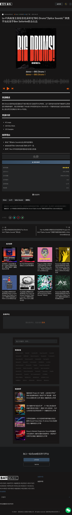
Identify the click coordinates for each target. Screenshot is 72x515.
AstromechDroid (7, 14)
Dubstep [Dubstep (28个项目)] (18, 356)
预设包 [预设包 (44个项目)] (46, 380)
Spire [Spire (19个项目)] (36, 368)
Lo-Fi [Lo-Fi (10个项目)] (48, 362)
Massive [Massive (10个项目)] (28, 365)
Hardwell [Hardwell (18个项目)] (38, 359)
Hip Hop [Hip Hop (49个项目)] (46, 359)
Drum (16, 14)
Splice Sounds (19, 200)
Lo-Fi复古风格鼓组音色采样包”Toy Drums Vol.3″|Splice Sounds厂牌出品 (15, 231)
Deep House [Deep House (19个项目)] (43, 353)
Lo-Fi (10, 200)
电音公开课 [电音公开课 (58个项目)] (19, 377)
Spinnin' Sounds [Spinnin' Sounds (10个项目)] (27, 368)
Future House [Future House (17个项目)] (29, 359)
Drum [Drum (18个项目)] (51, 353)
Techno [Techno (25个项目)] (37, 371)
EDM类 (21, 14)
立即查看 (36, 459)
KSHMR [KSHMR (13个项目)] (41, 362)
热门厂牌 (27, 14)
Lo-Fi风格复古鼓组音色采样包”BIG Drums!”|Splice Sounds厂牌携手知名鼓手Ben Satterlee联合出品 (36, 208)
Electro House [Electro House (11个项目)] (35, 356)
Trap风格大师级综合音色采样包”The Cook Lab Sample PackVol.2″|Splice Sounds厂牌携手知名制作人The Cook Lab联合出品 (27, 296)
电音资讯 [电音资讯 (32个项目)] (36, 377)
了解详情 (36, 464)
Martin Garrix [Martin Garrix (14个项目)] (19, 365)
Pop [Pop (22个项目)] (35, 365)
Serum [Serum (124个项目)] (18, 368)
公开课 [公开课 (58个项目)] (45, 374)
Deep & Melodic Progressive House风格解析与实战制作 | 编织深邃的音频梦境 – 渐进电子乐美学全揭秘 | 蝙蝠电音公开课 (41, 433)
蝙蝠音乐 (6, 208)
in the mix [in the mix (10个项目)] (33, 362)
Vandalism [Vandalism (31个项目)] (19, 374)
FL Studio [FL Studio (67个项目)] (51, 356)
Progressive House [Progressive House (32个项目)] (44, 365)
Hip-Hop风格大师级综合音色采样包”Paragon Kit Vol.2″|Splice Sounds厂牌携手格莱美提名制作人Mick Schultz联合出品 (53, 232)
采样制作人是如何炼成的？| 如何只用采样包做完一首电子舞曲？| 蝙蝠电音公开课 (9, 266)
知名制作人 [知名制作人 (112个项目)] (45, 377)
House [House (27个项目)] (25, 362)
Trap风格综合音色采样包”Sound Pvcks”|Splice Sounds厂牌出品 (44, 293)
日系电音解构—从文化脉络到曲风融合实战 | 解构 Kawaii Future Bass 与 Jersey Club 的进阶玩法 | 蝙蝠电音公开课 (41, 421)
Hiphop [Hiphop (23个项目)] (18, 362)
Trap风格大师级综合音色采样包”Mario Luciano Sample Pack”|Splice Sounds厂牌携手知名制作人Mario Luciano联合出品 (9, 295)
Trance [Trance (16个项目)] (45, 371)
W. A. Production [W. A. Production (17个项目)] (35, 374)
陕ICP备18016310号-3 (52, 512)
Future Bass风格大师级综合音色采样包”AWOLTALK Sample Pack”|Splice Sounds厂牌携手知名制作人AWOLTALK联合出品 (62, 268)
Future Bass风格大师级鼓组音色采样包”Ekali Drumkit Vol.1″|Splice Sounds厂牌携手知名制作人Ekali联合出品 (62, 295)
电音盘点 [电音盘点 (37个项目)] (28, 377)
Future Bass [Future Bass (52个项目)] (19, 359)
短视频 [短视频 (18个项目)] (18, 380)
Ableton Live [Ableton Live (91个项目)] (19, 353)
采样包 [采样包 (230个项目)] (31, 380)
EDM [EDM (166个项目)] (26, 356)
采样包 (28, 200)
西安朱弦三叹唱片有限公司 (26, 512)
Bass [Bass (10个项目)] (27, 353)
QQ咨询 (36, 194)
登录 (43, 322)
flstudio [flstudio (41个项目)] (43, 356)
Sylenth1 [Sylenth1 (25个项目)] (18, 371)
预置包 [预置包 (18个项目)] (39, 380)
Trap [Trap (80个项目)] (51, 371)
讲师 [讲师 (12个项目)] (25, 380)
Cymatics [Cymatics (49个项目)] (34, 353)
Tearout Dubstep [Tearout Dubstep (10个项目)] (28, 371)
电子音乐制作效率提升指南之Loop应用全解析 (27, 264)
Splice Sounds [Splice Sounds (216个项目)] (45, 368)
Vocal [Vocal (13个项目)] (26, 374)
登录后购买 (36, 162)
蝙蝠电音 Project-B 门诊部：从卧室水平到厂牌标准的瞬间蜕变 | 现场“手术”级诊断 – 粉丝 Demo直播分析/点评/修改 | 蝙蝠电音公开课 (41, 395)
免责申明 (40, 481)
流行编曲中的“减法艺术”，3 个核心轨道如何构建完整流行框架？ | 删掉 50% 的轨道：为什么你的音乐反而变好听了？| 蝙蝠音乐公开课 (41, 408)
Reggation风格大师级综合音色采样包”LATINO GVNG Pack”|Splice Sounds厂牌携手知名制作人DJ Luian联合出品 (45, 267)
